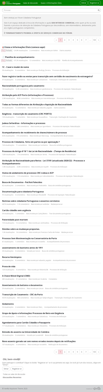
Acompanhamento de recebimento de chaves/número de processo (34, 132)
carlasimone (43, 80)
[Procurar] (98, 10)
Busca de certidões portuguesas (61, 145)
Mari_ (41, 307)
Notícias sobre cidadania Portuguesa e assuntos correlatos (31, 201)
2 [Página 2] (64, 40)
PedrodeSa (43, 185)
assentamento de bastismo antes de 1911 (22, 247)
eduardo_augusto (46, 108)
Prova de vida (8, 266)
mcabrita (44, 279)
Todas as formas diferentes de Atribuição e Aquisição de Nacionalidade (37, 104)
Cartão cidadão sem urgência (16, 210)
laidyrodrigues (48, 298)
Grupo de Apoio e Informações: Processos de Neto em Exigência (33, 313)
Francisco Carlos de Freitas (50, 232)
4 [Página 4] (73, 40)
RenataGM (42, 195)
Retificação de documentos (58, 345)
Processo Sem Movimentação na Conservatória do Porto (29, 238)
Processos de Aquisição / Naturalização (67, 89)
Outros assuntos (65, 50)
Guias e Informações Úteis (51, 3)
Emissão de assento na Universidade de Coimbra (25, 332)
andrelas (46, 204)
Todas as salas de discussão (14, 374)
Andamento (8, 304)
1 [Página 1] (60, 40)
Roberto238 (44, 270)
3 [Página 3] (68, 40)
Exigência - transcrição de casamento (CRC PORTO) (27, 114)
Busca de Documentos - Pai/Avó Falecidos (22, 182)
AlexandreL (44, 326)
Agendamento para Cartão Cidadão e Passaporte (26, 322)
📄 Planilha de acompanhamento (18, 57)
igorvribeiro (47, 126)
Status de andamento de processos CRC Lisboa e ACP (28, 173)
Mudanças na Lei (56, 204)
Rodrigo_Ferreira (45, 70)
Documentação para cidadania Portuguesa (23, 191)
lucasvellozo (43, 117)
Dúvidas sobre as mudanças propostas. (21, 229)
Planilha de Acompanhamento (72, 60)
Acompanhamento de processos (61, 136)
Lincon (38, 251)
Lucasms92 (39, 335)
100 (94, 40)
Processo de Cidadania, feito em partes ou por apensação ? (31, 142)
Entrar (83, 3)
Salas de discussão (30, 3)
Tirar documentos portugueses (60, 214)
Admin (55, 50)
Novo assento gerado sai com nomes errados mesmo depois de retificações (39, 341)
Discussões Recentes (12, 377)
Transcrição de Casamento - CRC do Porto (22, 294)
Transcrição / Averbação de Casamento (63, 80)
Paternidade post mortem (15, 219)
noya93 (46, 167)
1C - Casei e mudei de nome (15, 67)
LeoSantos (44, 145)
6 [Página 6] (81, 40)
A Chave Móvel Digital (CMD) (16, 275)
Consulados (53, 279)
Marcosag (45, 136)
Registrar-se (94, 3)
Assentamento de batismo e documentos (22, 285)
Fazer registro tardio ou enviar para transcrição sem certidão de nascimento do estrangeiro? (47, 76)
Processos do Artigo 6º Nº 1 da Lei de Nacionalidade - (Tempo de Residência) (39, 151)
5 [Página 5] (77, 40)
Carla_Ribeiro (42, 214)
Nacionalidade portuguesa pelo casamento (23, 85)
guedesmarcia (47, 89)
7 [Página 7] (85, 40)
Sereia (45, 154)
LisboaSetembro (48, 176)
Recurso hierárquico (11, 257)
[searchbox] (51, 10)
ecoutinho (41, 242)
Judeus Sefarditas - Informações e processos (23, 123)
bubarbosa (44, 316)
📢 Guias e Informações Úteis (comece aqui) (23, 47)
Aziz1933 (57, 60)
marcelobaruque (49, 98)
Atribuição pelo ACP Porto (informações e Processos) (28, 95)
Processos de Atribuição (60, 70)
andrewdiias (45, 223)
